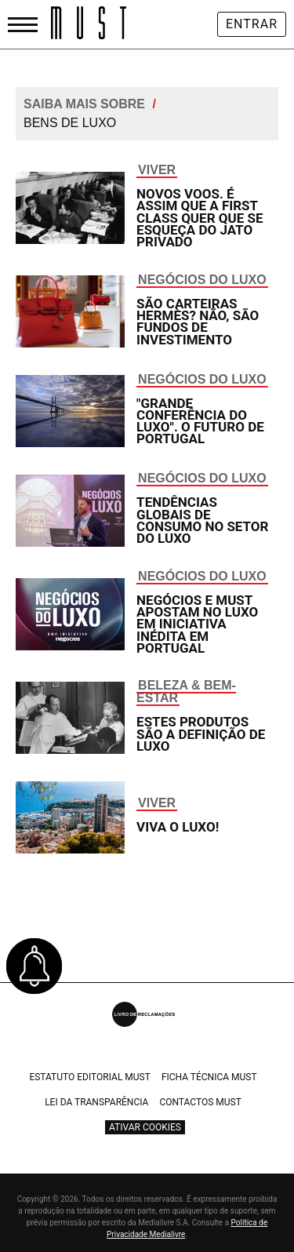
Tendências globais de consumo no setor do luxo (202, 520)
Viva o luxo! (177, 827)
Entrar (252, 23)
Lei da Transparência (96, 1102)
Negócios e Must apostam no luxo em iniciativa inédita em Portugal (197, 624)
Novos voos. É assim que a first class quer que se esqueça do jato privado (199, 217)
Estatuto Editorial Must (90, 1077)
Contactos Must (200, 1102)
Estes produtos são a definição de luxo (200, 734)
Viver (157, 170)
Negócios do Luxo (202, 279)
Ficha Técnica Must (209, 1077)
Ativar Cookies (145, 1127)
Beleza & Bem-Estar (186, 691)
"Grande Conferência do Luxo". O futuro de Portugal (200, 421)
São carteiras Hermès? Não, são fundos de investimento (197, 322)
